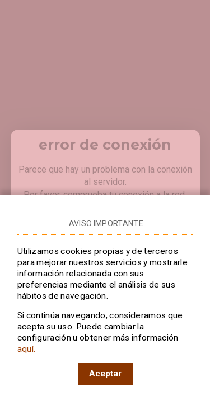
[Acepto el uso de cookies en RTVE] (105, 374)
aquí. (26, 349)
